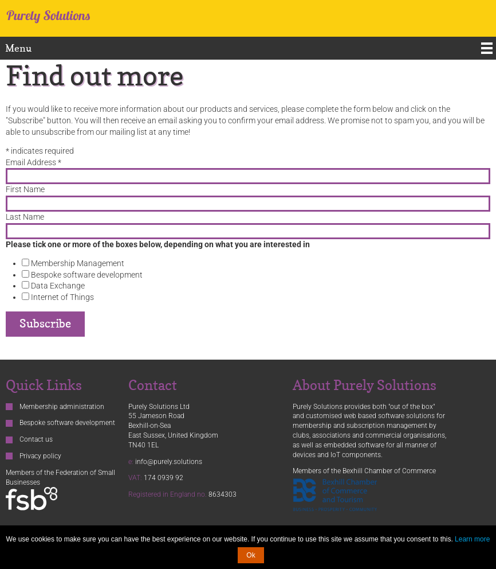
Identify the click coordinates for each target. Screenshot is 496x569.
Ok (250, 555)
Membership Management (76, 263)
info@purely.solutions (168, 462)
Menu (18, 48)
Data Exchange (57, 285)
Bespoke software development (86, 274)
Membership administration (61, 407)
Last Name (25, 216)
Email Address (33, 162)
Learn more (472, 539)
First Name (25, 189)
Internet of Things (61, 297)
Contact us (36, 439)
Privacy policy (40, 456)
